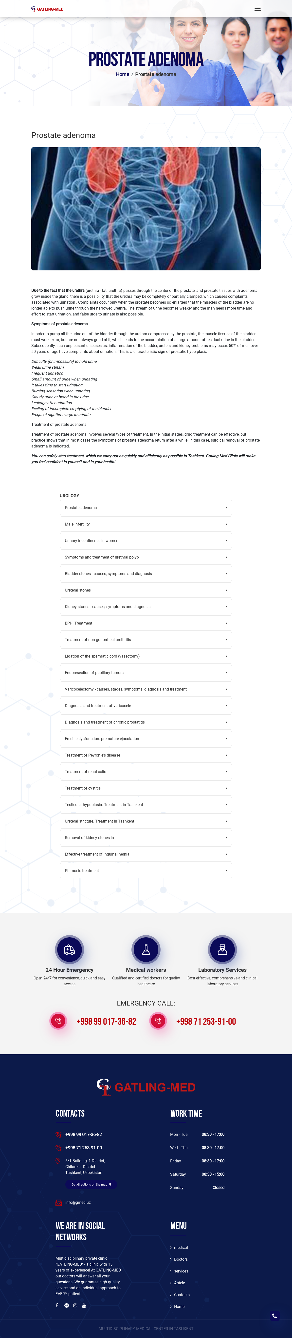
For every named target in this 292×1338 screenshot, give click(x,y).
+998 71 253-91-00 (206, 1022)
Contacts (180, 1294)
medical (179, 1247)
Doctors (179, 1259)
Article (177, 1283)
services (179, 1271)
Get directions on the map (91, 1184)
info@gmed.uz (78, 1202)
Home (122, 74)
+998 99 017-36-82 (106, 1022)
